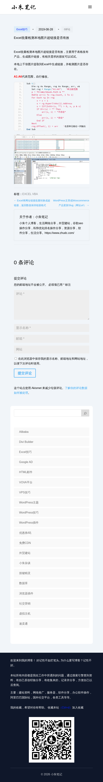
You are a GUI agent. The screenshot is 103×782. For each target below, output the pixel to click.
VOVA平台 (25, 482)
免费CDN (25, 542)
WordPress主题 (29, 502)
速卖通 (23, 623)
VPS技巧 (24, 492)
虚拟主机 (24, 613)
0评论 (67, 29)
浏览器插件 (26, 593)
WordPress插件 (29, 522)
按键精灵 (24, 573)
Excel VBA (30, 194)
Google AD (26, 462)
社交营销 (24, 603)
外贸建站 (24, 552)
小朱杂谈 (24, 563)
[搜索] (85, 413)
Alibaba (24, 431)
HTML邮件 (26, 472)
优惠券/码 (25, 532)
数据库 (23, 583)
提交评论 (25, 373)
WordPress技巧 (29, 512)
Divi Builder (26, 441)
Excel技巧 (22, 29)
